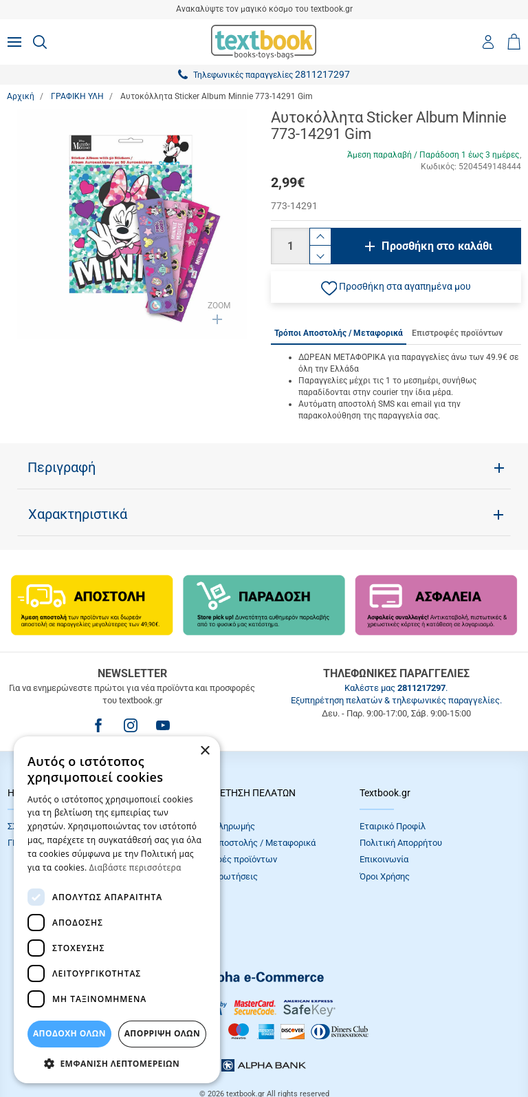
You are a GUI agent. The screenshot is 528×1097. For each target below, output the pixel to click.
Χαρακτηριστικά (77, 514)
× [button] (204, 751)
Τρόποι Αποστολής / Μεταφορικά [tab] (338, 333)
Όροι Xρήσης (385, 876)
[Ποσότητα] (290, 246)
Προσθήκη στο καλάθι (437, 246)
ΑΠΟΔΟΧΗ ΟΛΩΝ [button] (69, 1033)
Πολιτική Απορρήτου (401, 843)
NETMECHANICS (307, 1051)
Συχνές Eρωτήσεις (221, 876)
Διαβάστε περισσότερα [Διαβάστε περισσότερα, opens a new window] (135, 867)
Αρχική (20, 96)
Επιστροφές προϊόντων (230, 859)
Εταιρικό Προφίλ (393, 826)
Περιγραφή (62, 467)
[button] (396, 287)
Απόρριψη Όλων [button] (162, 1033)
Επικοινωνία (384, 859)
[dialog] (117, 909)
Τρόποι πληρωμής (219, 826)
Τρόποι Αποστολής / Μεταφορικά (250, 843)
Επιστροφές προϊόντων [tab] (457, 333)
